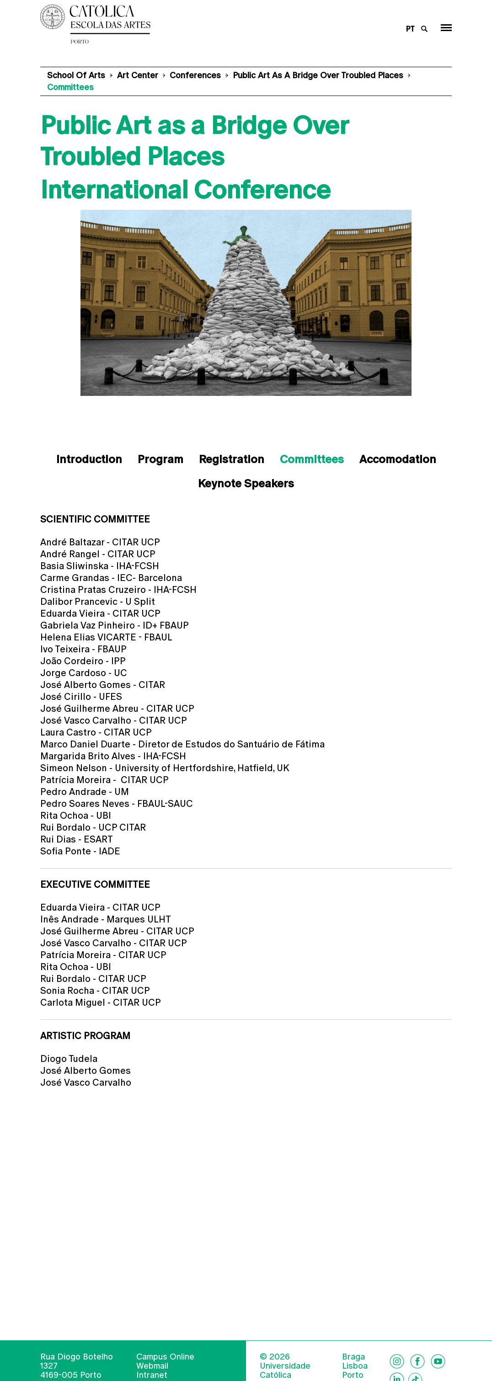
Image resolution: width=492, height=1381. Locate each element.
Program (160, 459)
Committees (312, 459)
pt (410, 29)
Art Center (137, 75)
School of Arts (76, 75)
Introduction (89, 459)
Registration (231, 459)
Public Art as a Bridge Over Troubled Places (318, 75)
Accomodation (397, 459)
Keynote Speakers (246, 483)
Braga (353, 1370)
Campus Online (165, 1370)
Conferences (195, 75)
